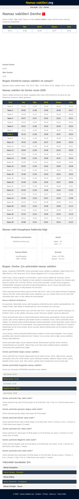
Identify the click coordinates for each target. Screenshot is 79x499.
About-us (52, 494)
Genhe (46, 7)
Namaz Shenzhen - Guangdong (15, 482)
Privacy (45, 494)
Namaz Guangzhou (10, 467)
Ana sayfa (34, 7)
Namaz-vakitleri (37, 2)
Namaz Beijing (8, 477)
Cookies (38, 494)
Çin (41, 7)
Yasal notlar (61, 494)
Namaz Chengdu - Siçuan (12, 486)
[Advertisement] (39, 47)
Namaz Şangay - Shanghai (13, 472)
